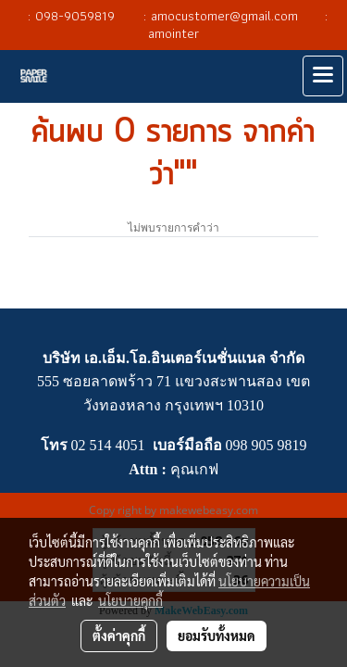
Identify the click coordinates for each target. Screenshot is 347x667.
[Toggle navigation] (323, 76)
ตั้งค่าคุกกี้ (119, 635)
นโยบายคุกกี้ (130, 600)
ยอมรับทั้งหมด (216, 635)
